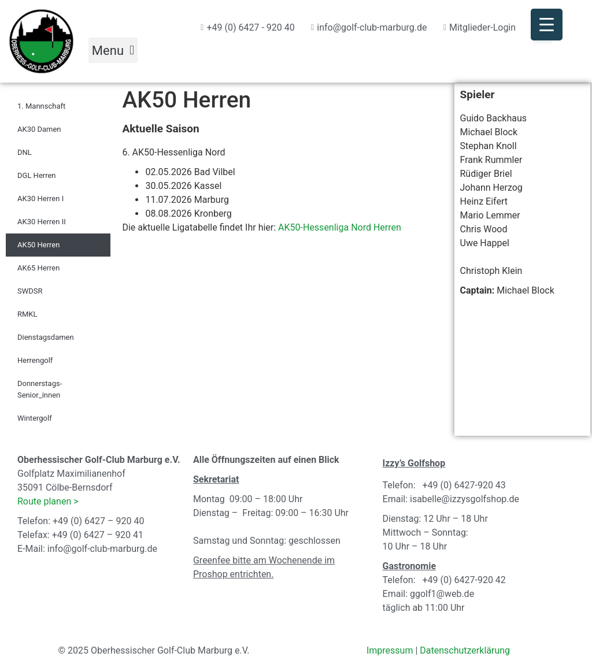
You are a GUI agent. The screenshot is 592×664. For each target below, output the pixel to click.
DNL (24, 152)
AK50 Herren (38, 244)
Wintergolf (34, 418)
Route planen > (48, 501)
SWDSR (30, 291)
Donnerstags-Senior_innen (39, 389)
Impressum (390, 650)
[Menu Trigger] (547, 24)
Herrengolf (35, 360)
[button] (112, 50)
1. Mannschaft (41, 106)
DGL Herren (36, 175)
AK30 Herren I (40, 198)
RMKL (27, 314)
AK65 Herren (38, 268)
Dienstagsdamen (45, 337)
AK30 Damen (39, 129)
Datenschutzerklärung (465, 650)
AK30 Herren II (41, 221)
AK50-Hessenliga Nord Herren (339, 227)
